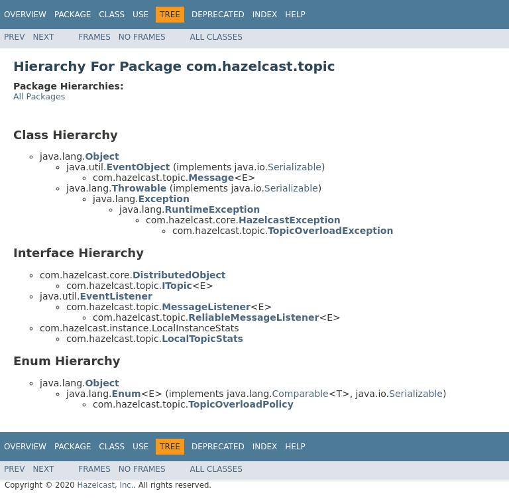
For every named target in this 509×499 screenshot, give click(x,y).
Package (72, 14)
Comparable (300, 393)
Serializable (294, 167)
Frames (94, 37)
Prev (14, 37)
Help (295, 14)
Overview (25, 14)
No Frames (142, 37)
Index (265, 14)
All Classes (216, 37)
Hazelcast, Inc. (105, 485)
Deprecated (218, 14)
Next (43, 37)
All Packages (39, 96)
